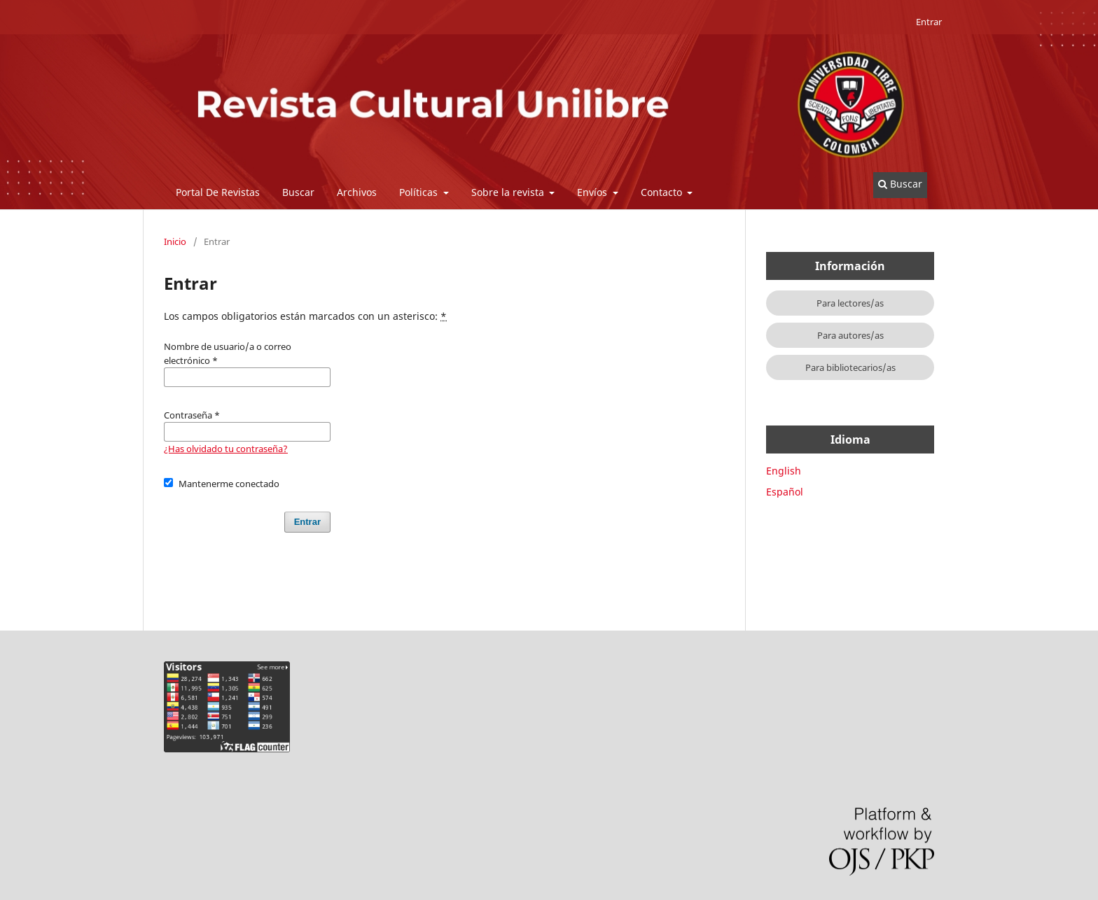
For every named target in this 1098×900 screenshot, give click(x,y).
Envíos (593, 192)
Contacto (663, 192)
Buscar (298, 192)
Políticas (419, 192)
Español (784, 491)
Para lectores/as (850, 303)
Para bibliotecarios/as (850, 367)
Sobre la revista (509, 192)
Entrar (929, 21)
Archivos (357, 192)
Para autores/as (850, 335)
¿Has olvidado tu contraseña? (226, 448)
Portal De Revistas (218, 192)
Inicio (175, 241)
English (783, 470)
